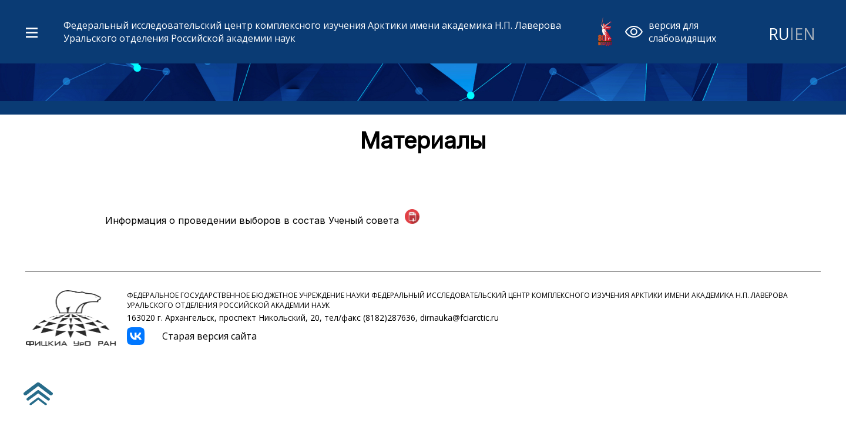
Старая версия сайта (209, 336)
